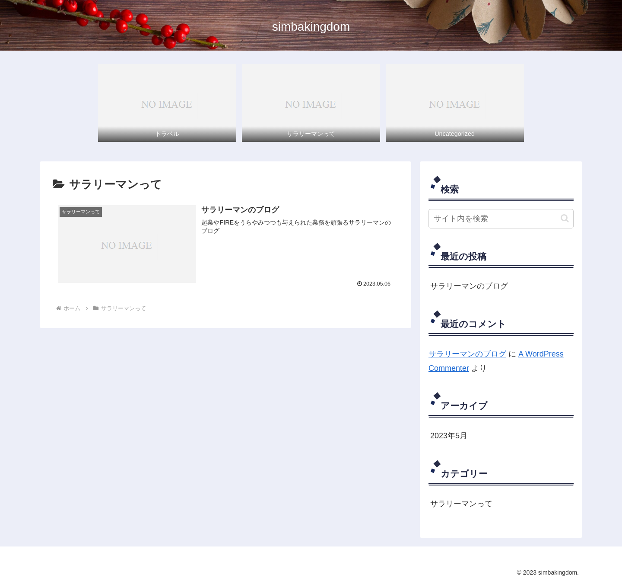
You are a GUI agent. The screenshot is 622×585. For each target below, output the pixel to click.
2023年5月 (448, 435)
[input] (501, 218)
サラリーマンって (461, 503)
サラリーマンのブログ (469, 286)
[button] (564, 218)
